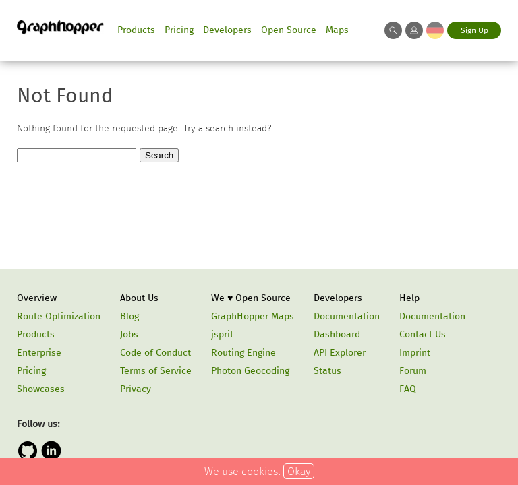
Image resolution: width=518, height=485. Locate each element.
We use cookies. (242, 471)
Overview (37, 298)
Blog (129, 316)
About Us (139, 298)
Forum (412, 371)
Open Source (288, 30)
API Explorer (340, 352)
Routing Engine (243, 352)
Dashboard (337, 334)
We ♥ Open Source (251, 298)
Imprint (414, 352)
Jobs (129, 334)
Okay (298, 471)
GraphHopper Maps (252, 316)
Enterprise (39, 352)
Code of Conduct (155, 352)
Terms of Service (156, 371)
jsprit (222, 334)
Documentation (347, 316)
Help (409, 298)
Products (136, 30)
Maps (337, 30)
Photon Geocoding (250, 371)
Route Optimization (58, 316)
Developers (227, 30)
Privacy (135, 389)
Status (327, 371)
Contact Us (422, 334)
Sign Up (474, 30)
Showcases (41, 389)
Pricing (179, 30)
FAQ (407, 389)
